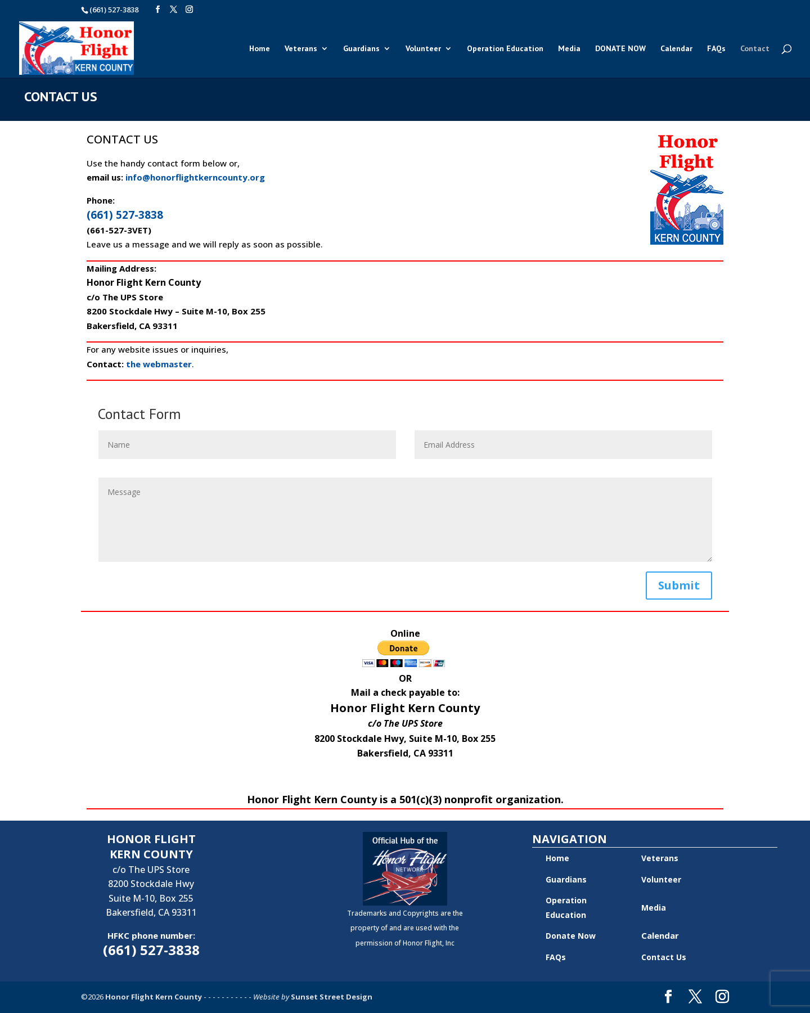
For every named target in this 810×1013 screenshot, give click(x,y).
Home (259, 48)
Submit (679, 585)
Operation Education (505, 48)
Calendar (676, 48)
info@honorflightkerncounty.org (195, 177)
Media (569, 48)
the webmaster (159, 364)
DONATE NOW (620, 48)
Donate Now (571, 935)
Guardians (361, 48)
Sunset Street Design (331, 997)
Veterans (301, 48)
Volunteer (423, 48)
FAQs (716, 48)
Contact (755, 48)
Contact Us (663, 957)
